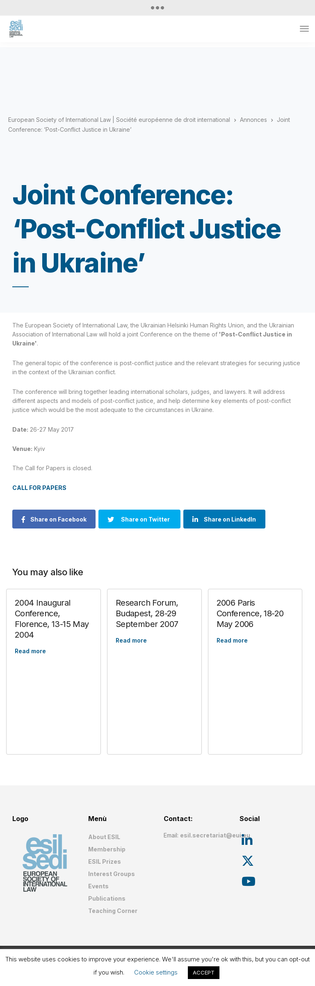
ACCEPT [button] (204, 972)
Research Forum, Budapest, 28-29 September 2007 (147, 613)
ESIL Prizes (104, 861)
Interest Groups (111, 873)
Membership (107, 849)
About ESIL (104, 836)
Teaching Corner (112, 910)
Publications (107, 898)
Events (98, 886)
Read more (30, 650)
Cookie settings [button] (156, 972)
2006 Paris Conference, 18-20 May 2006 (250, 613)
